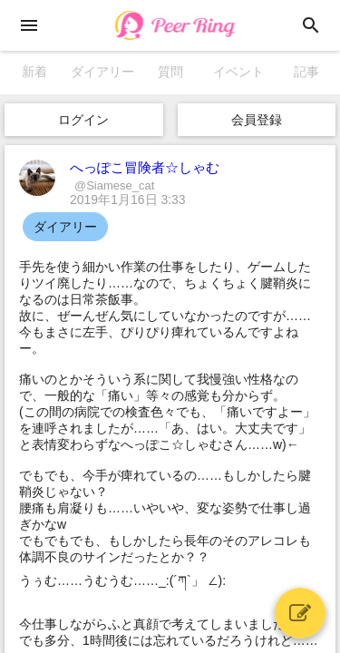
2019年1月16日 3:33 (128, 199)
